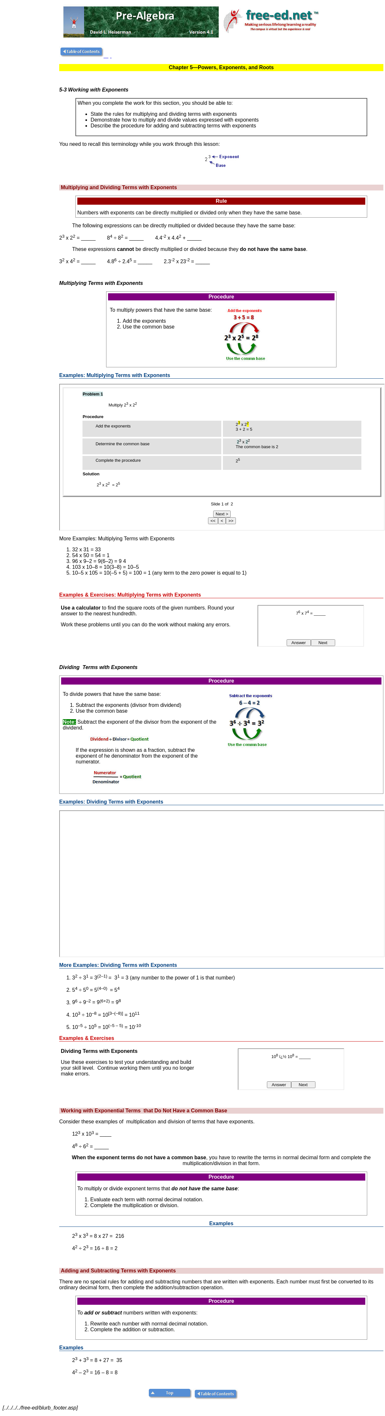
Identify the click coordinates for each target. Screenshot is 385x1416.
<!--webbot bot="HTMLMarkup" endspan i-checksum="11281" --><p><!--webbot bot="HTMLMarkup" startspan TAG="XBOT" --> (222, 457)
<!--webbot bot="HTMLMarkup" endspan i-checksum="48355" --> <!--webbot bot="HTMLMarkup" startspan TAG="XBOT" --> (291, 1069)
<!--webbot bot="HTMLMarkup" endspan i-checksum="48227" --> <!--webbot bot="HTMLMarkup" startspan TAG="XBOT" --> (311, 626)
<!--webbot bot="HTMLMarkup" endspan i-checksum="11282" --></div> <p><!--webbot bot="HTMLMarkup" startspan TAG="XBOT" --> (222, 883)
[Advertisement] (30, 143)
